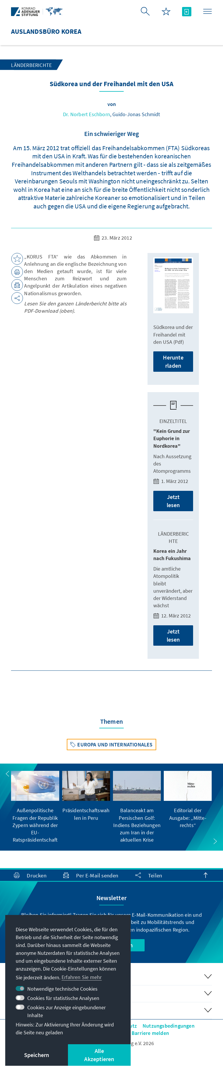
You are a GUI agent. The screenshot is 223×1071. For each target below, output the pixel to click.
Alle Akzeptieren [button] (99, 1055)
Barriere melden (150, 1033)
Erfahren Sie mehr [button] (82, 977)
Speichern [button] (36, 1054)
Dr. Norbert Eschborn (86, 114)
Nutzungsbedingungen (169, 1025)
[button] (7, 773)
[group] (35, 807)
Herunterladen (173, 361)
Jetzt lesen (173, 501)
